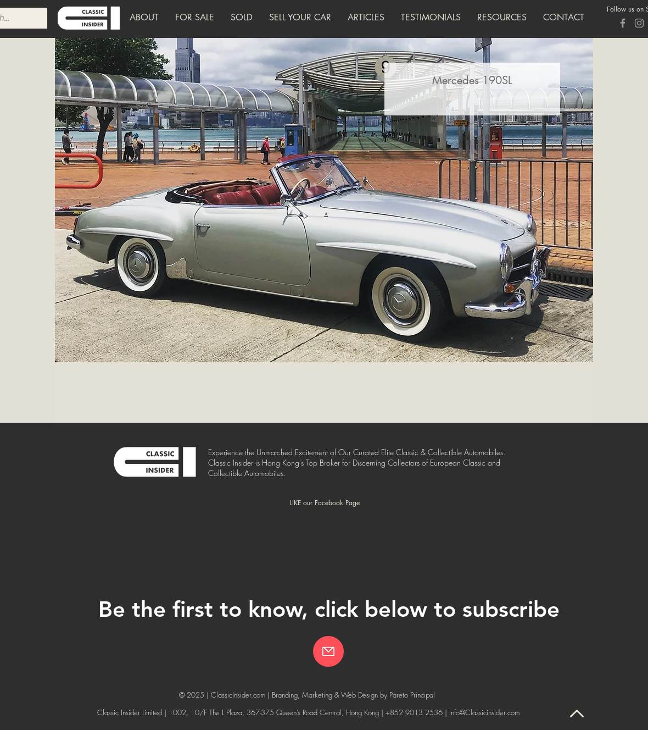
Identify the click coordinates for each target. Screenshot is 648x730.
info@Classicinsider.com (484, 712)
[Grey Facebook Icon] (623, 23)
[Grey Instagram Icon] (639, 23)
